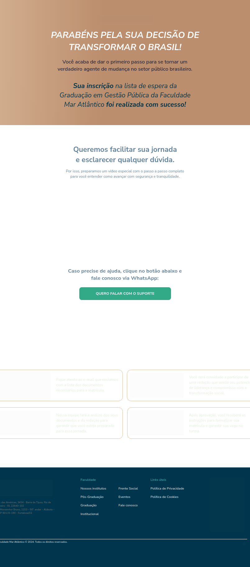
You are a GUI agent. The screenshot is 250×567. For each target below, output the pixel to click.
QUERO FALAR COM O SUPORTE (125, 293)
